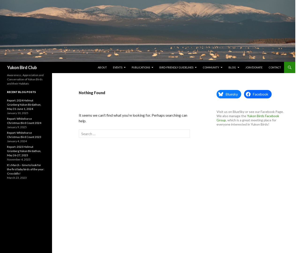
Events (117, 67)
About (102, 67)
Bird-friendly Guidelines (176, 67)
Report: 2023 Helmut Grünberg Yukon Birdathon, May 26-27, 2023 (24, 151)
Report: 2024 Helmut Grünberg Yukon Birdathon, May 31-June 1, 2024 (24, 105)
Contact (275, 67)
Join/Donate (253, 67)
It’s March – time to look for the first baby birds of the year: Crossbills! (25, 169)
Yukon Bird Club (22, 67)
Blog (232, 67)
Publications (141, 67)
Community (211, 67)
